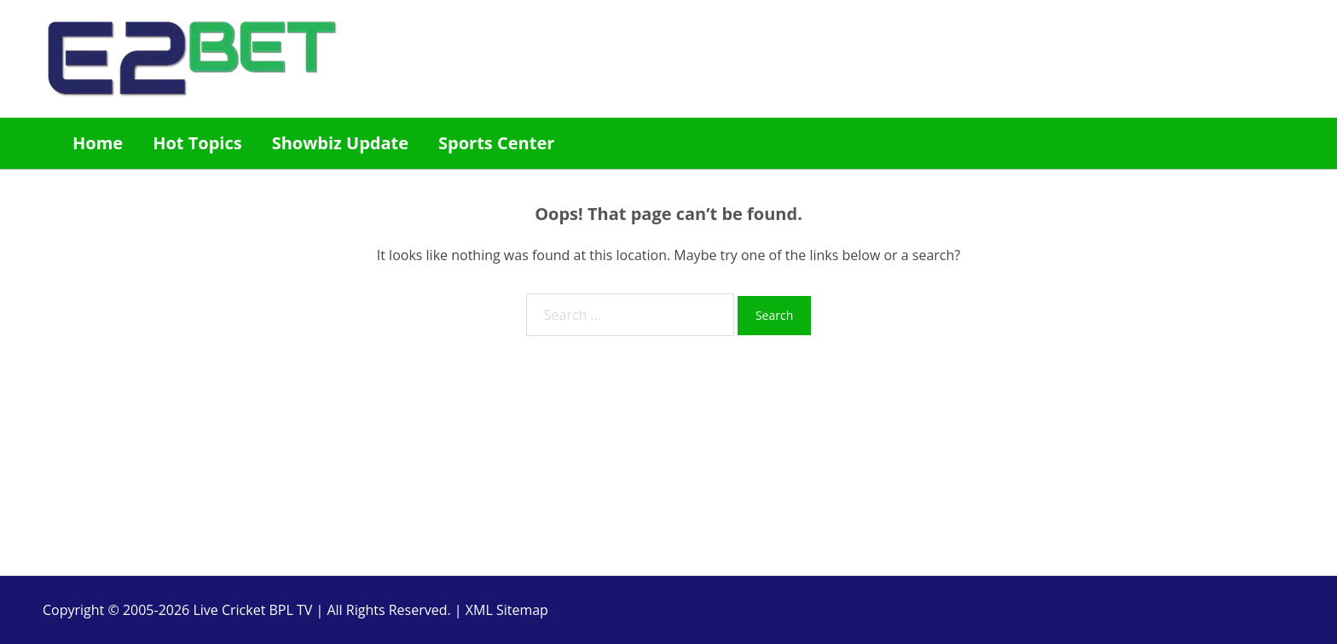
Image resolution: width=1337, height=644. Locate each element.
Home (97, 142)
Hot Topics (197, 142)
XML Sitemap (507, 609)
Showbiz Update (340, 142)
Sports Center (496, 142)
